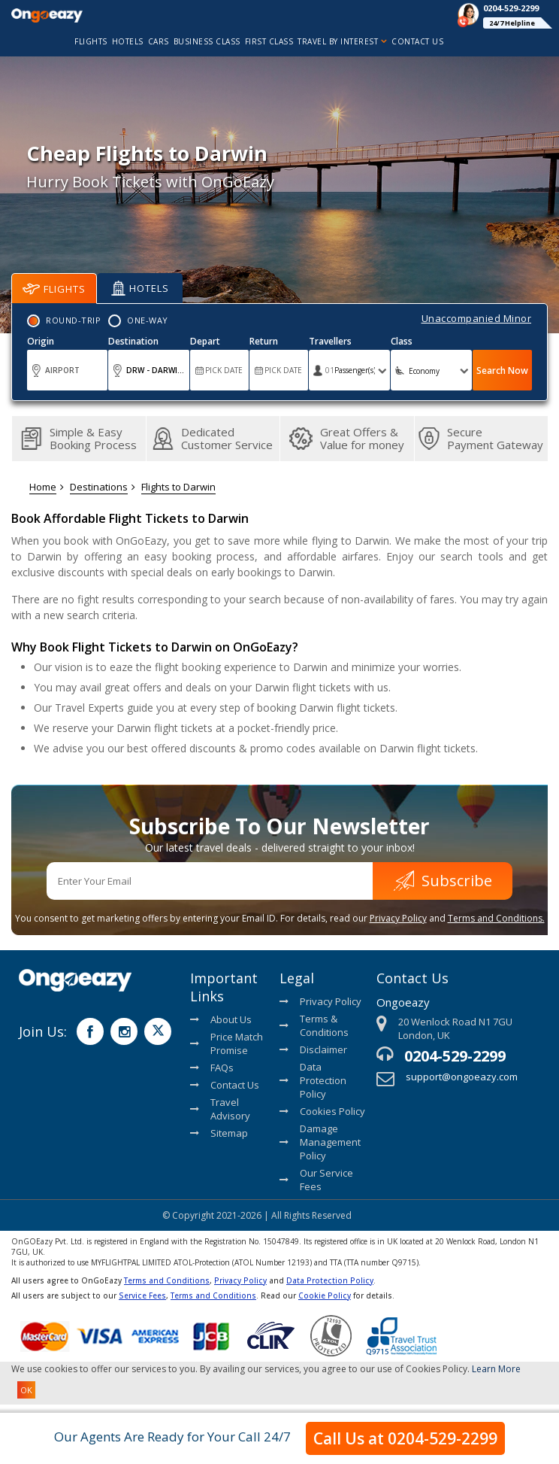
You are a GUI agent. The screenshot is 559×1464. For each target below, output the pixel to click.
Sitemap (219, 1133)
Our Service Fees (316, 1179)
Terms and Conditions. (496, 918)
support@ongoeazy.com (462, 1076)
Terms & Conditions (314, 1025)
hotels (128, 41)
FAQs (212, 1067)
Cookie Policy (324, 1295)
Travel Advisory (220, 1108)
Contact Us (417, 41)
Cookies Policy (322, 1111)
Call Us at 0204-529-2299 (405, 1438)
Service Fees (142, 1295)
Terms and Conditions (167, 1280)
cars (158, 41)
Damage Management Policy (320, 1142)
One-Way (147, 320)
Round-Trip (73, 320)
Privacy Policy (398, 918)
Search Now (502, 370)
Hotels (140, 288)
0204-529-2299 (455, 1056)
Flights (54, 289)
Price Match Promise (226, 1043)
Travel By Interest (342, 41)
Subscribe (443, 880)
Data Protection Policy (313, 1080)
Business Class (207, 41)
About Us (221, 1019)
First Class (269, 41)
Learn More (496, 1368)
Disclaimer (313, 1049)
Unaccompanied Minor (477, 318)
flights (90, 41)
